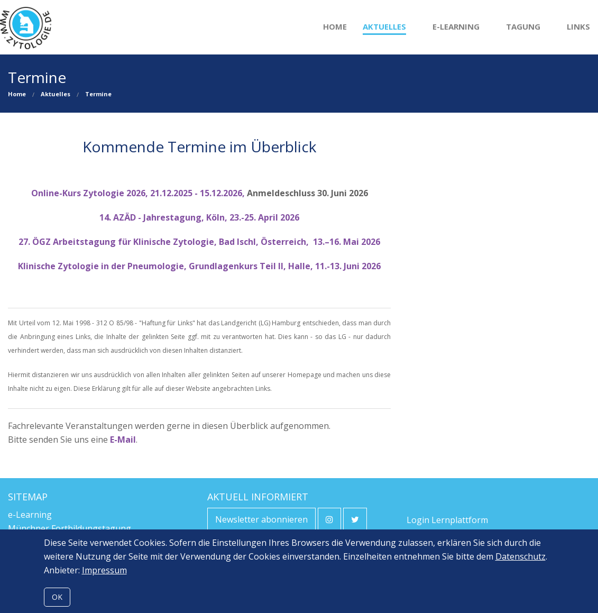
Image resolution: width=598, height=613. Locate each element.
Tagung (523, 26)
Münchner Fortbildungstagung (69, 528)
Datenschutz (520, 556)
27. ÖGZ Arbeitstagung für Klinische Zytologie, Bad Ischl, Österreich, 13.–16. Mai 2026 (199, 242)
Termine (98, 94)
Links (578, 26)
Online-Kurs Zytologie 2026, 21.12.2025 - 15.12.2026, (139, 193)
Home (335, 26)
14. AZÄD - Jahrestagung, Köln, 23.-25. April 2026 (199, 217)
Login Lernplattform (447, 520)
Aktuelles (384, 26)
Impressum (104, 570)
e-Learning (456, 26)
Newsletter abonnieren (261, 519)
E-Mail (123, 439)
